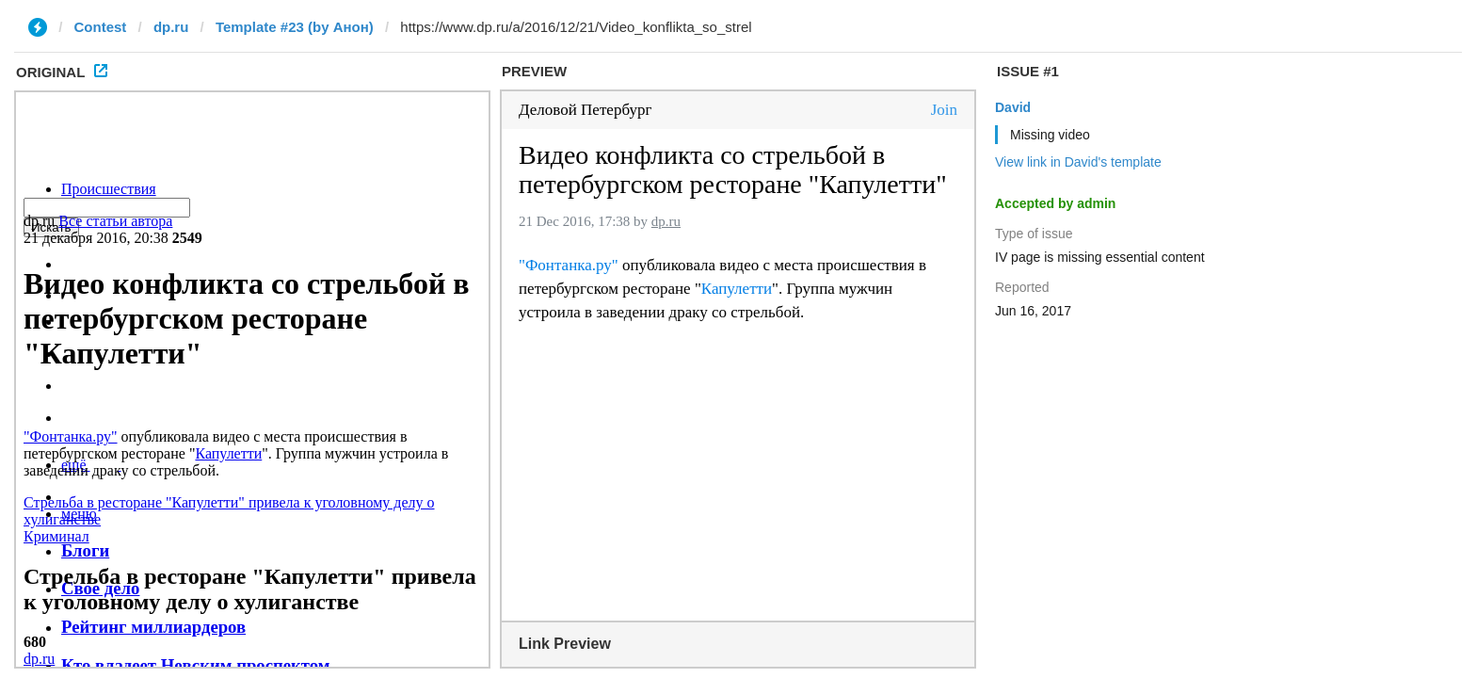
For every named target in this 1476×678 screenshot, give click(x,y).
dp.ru (171, 27)
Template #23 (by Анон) (295, 27)
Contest (100, 27)
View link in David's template (1078, 162)
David (1013, 107)
